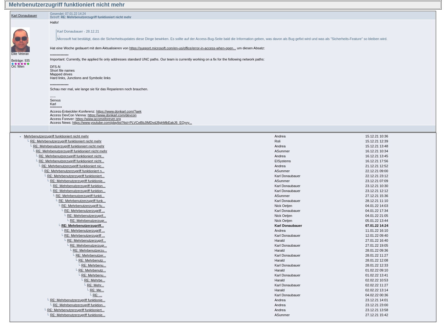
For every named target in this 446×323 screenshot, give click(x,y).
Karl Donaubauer (24, 15)
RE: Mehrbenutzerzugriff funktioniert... (75, 176)
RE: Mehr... (95, 285)
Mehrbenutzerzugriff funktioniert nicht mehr (56, 136)
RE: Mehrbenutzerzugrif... (86, 216)
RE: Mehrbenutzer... (91, 255)
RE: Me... (97, 290)
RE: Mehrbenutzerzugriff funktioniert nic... (73, 166)
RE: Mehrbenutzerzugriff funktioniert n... (74, 171)
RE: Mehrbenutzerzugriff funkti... (80, 196)
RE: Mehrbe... (94, 280)
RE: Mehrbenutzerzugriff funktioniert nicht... (71, 156)
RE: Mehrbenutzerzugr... (88, 220)
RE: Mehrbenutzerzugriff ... (84, 211)
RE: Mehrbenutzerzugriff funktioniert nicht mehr (65, 141)
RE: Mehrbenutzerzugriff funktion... (79, 186)
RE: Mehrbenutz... (92, 260)
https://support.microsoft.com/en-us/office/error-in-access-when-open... (182, 48)
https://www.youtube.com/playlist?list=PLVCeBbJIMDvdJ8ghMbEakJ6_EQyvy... (132, 122)
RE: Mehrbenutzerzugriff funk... (82, 201)
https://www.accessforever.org (98, 119)
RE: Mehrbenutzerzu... (90, 250)
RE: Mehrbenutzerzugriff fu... (83, 206)
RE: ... (97, 295)
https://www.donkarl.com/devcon (112, 115)
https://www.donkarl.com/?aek (119, 111)
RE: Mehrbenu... (93, 265)
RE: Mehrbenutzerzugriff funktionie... (77, 181)
